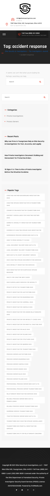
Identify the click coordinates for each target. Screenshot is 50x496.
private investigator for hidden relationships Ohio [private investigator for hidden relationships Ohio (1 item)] (24, 313)
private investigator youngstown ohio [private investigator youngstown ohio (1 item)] (21, 349)
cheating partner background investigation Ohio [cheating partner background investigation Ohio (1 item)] (23, 197)
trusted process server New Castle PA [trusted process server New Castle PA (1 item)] (21, 416)
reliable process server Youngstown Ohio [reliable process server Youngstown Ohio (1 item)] (22, 406)
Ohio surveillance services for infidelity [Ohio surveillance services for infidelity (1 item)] (22, 282)
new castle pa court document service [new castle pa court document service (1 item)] (21, 255)
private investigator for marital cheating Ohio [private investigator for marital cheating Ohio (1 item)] (24, 324)
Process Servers (13, 121)
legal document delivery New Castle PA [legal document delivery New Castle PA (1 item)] (21, 245)
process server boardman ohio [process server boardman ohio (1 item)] (18, 359)
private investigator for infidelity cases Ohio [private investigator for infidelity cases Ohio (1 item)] (24, 319)
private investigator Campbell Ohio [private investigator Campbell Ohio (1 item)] (20, 302)
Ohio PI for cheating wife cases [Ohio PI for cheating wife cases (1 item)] (18, 277)
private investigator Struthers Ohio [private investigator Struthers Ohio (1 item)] (20, 339)
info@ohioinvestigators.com (26, 18)
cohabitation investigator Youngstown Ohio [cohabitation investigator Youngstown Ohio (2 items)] (23, 210)
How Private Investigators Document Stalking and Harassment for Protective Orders (24, 156)
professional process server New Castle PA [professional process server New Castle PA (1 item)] (23, 384)
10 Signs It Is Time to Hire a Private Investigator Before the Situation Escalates (23, 170)
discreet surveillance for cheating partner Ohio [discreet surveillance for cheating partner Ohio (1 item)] (23, 216)
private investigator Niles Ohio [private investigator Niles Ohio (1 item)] (18, 329)
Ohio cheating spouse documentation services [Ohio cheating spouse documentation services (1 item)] (24, 260)
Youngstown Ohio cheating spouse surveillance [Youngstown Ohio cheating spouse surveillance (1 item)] (24, 421)
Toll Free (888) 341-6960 (31, 33)
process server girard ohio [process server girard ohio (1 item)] (17, 369)
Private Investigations (15, 116)
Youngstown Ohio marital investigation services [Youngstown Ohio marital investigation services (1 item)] (21, 427)
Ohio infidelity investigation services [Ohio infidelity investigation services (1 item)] (21, 265)
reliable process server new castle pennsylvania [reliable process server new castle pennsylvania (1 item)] (20, 400)
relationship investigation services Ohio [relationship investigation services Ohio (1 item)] (22, 394)
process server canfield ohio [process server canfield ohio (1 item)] (17, 364)
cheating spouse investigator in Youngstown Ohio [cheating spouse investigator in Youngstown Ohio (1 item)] (24, 204)
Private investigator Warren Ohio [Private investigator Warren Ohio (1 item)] (19, 344)
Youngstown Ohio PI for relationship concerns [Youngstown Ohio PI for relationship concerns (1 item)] (24, 434)
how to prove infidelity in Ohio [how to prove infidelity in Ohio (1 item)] (18, 240)
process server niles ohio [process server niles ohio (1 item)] (16, 374)
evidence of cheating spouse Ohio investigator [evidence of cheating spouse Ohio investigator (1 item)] (24, 230)
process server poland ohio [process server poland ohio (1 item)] (17, 379)
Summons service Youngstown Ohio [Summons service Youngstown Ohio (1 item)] (20, 411)
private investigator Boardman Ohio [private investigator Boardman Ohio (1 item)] (20, 297)
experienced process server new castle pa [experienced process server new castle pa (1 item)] (22, 235)
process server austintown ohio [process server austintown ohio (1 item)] (19, 354)
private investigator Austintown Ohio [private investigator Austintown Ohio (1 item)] (21, 292)
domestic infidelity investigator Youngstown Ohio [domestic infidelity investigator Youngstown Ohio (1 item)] (24, 224)
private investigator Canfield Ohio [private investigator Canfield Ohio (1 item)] (19, 307)
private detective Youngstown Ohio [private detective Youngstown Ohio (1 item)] (20, 287)
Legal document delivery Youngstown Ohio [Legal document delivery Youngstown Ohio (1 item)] (22, 250)
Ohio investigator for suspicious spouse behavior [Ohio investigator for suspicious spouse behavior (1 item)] (22, 271)
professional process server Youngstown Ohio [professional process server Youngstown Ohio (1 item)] (24, 389)
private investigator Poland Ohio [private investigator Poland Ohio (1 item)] (19, 334)
